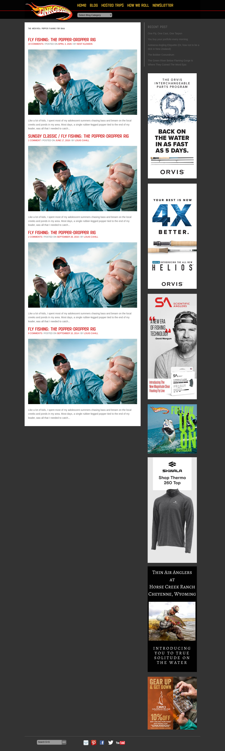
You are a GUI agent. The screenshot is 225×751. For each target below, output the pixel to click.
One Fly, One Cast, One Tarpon (165, 33)
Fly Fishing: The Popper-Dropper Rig (62, 39)
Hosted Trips (112, 5)
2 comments (35, 237)
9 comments (35, 333)
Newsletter (163, 5)
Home (81, 5)
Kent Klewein (84, 44)
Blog (94, 5)
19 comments (35, 44)
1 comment (34, 140)
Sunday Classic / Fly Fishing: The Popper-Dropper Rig (78, 136)
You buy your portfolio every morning (168, 39)
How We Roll (138, 5)
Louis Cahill (82, 140)
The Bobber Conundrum (161, 54)
